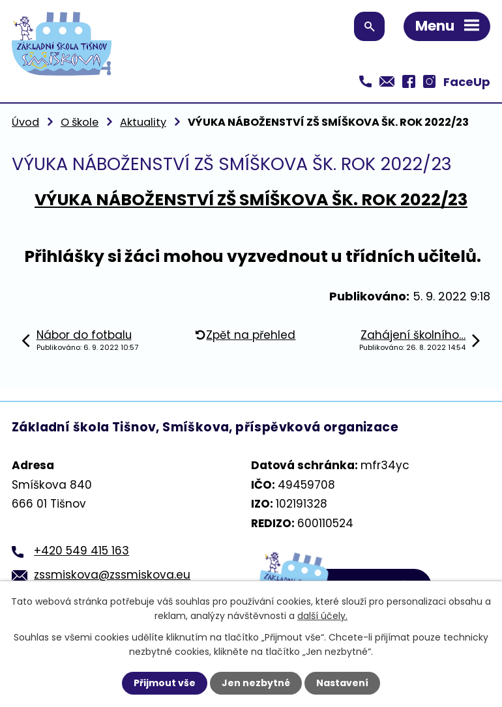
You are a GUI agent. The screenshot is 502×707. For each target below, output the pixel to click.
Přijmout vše (165, 682)
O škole (79, 122)
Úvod (25, 122)
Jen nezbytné (256, 682)
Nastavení (342, 682)
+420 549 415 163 (81, 550)
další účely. (322, 615)
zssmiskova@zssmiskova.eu (112, 575)
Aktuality (143, 122)
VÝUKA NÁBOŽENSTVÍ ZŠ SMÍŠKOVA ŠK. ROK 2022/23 (251, 199)
